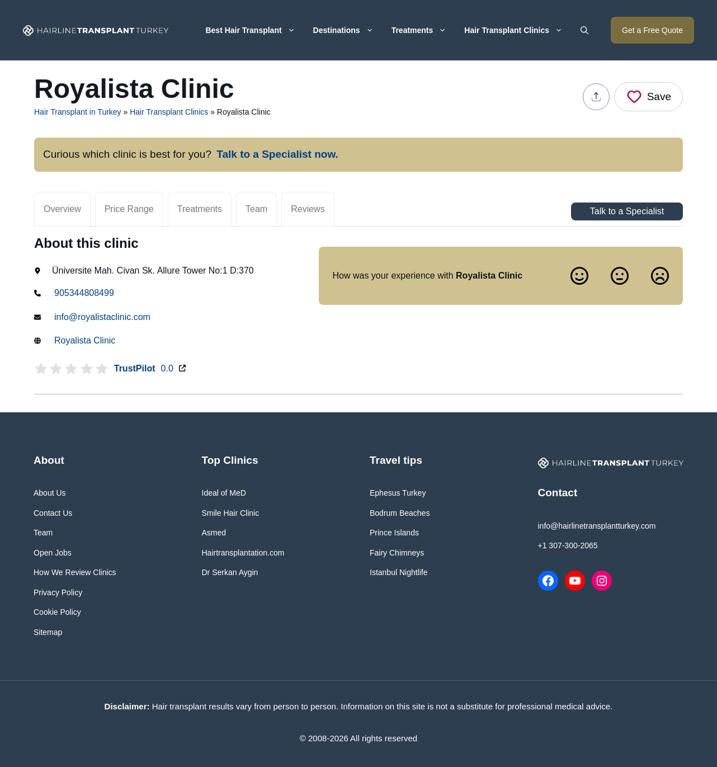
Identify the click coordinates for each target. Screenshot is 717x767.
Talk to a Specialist (627, 211)
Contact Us (53, 513)
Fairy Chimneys (397, 552)
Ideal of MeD (224, 492)
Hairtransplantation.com (243, 552)
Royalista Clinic (84, 340)
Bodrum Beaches (400, 513)
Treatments (423, 30)
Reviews (307, 209)
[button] (584, 30)
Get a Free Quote (652, 30)
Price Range (129, 209)
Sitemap (48, 632)
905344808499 (84, 293)
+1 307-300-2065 (568, 545)
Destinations (348, 30)
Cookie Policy (57, 612)
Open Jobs (53, 552)
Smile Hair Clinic (231, 513)
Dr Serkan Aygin (230, 572)
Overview (62, 209)
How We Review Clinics (75, 572)
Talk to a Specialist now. (277, 154)
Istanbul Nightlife (399, 572)
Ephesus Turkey (398, 492)
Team (256, 209)
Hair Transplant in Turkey (77, 111)
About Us (50, 492)
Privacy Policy (58, 592)
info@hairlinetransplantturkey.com (597, 525)
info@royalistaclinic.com (102, 317)
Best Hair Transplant (254, 30)
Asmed (214, 532)
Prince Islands (394, 532)
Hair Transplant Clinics (518, 30)
